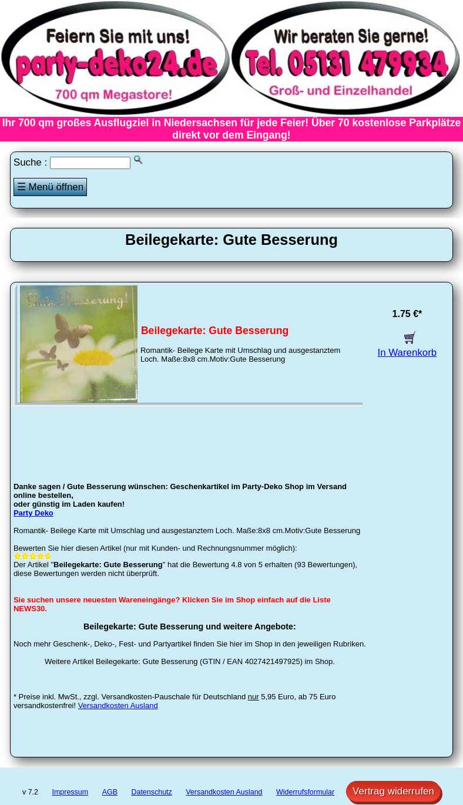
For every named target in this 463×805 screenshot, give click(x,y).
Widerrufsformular (305, 792)
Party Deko (33, 512)
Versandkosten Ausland (118, 705)
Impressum (70, 792)
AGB (110, 792)
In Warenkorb (407, 346)
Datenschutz (151, 792)
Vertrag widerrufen (393, 791)
